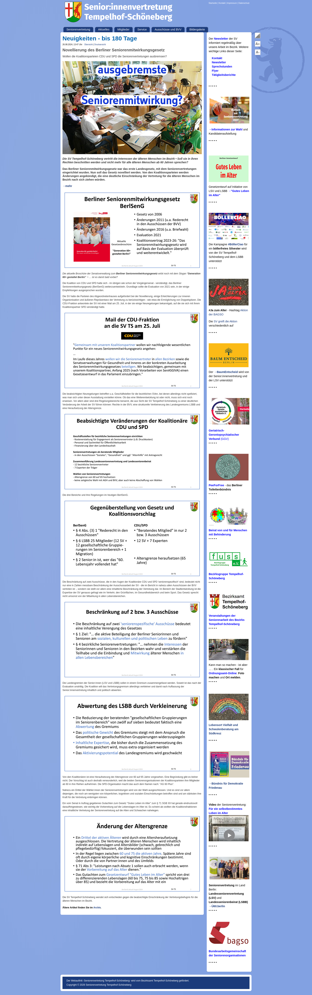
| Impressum (231, 3)
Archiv (96, 907)
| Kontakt (221, 3)
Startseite (213, 3)
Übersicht (88, 44)
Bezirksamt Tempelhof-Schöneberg (159, 980)
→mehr (67, 186)
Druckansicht (100, 44)
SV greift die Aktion (225, 321)
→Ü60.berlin (217, 906)
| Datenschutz (243, 3)
